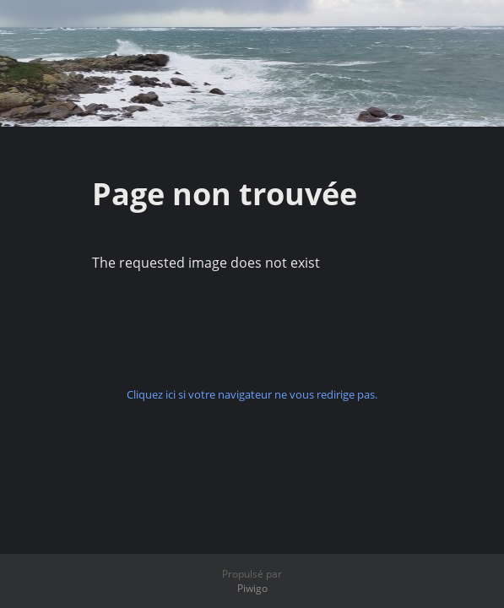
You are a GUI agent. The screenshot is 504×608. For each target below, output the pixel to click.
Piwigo (252, 588)
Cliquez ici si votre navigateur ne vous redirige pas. (252, 394)
